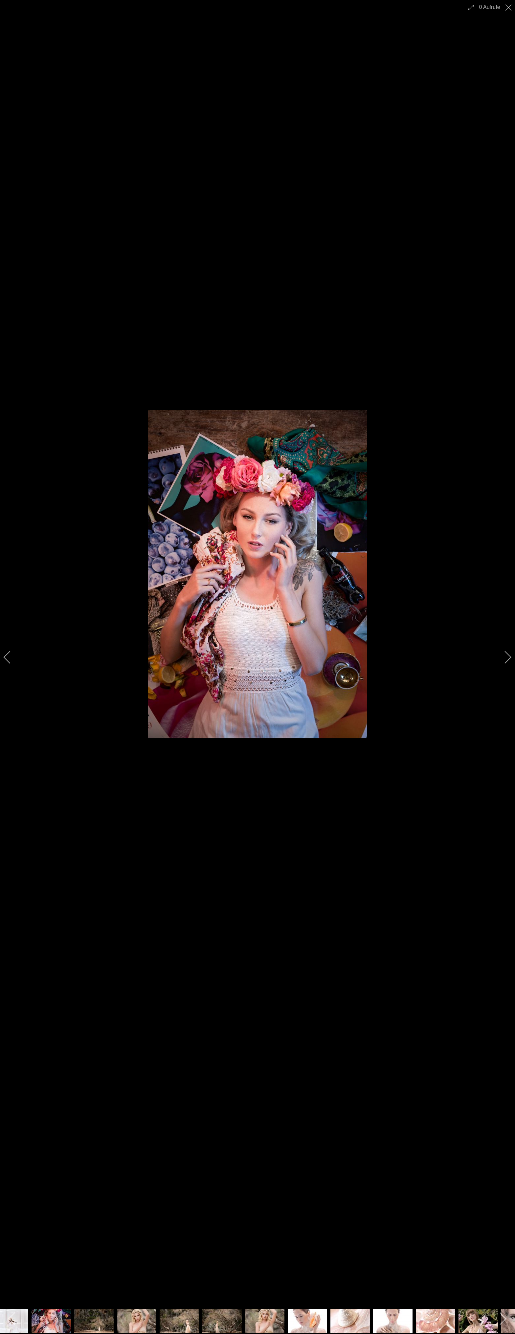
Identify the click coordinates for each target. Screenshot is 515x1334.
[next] (503, 657)
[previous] (11, 657)
